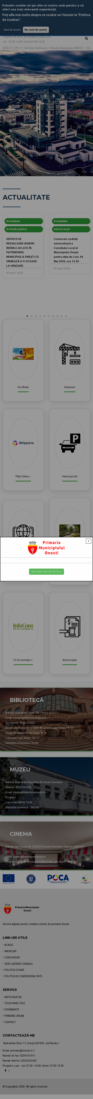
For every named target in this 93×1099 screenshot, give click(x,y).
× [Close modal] (88, 541)
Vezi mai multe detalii (46, 571)
